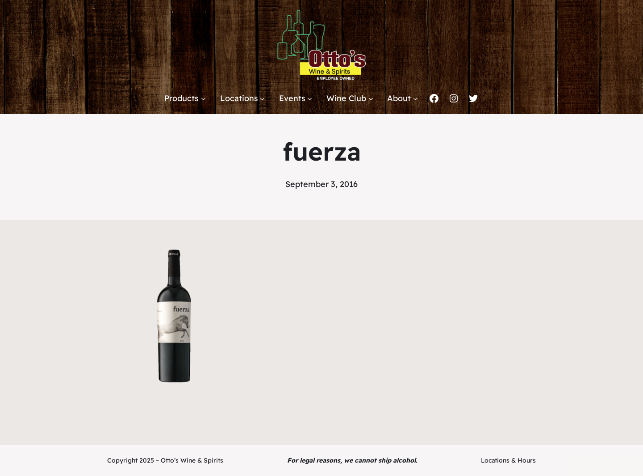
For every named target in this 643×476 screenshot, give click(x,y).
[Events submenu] (309, 98)
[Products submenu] (203, 98)
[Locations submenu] (262, 98)
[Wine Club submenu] (370, 98)
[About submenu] (415, 98)
